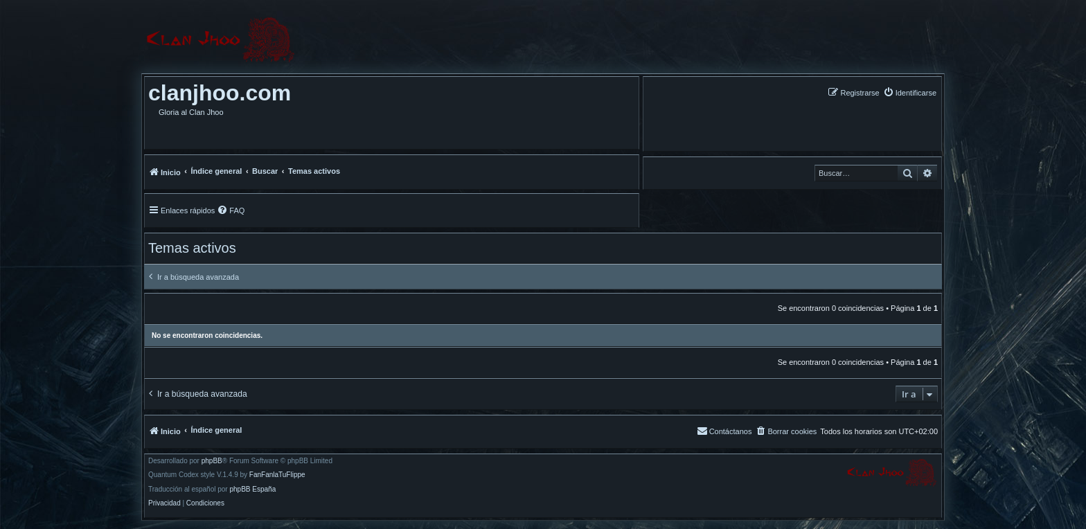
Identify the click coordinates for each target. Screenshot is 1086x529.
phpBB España (252, 489)
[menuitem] (909, 92)
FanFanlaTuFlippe (277, 475)
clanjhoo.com (219, 92)
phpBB (212, 461)
